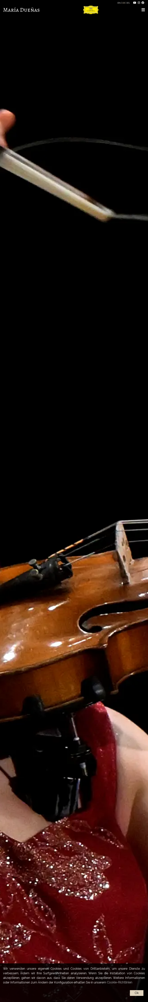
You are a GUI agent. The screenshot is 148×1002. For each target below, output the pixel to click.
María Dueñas (21, 10)
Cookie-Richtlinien (119, 982)
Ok (137, 993)
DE (124, 3)
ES (128, 3)
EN (119, 3)
